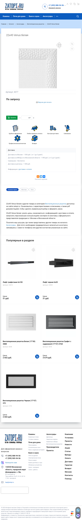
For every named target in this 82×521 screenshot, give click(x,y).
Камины (6, 16)
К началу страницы (41, 502)
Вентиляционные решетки (56, 204)
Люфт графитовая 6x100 (13, 282)
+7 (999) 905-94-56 (12, 458)
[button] (57, 5)
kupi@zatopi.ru (9, 482)
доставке (22, 169)
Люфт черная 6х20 (50, 282)
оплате (29, 169)
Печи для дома (19, 16)
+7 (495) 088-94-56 (12, 456)
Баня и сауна (34, 16)
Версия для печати (44, 102)
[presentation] (14, 490)
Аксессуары (48, 16)
